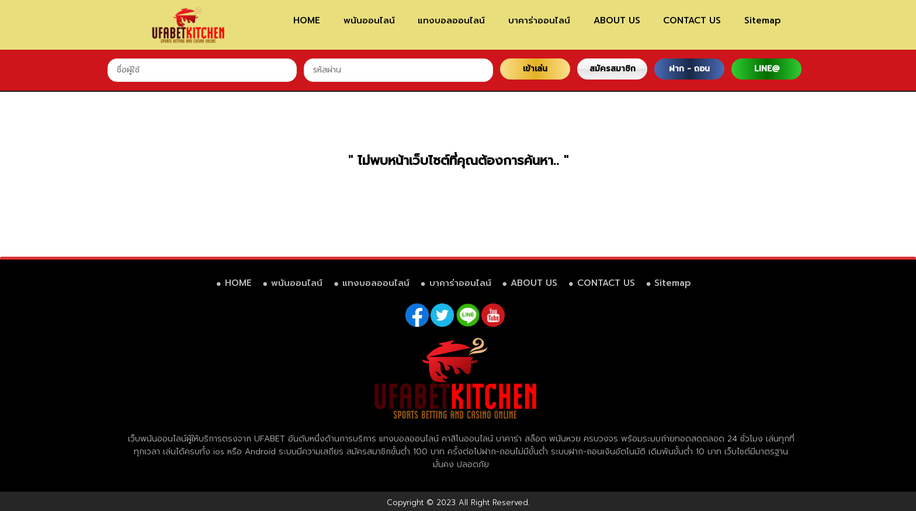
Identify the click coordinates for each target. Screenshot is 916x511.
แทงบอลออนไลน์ (451, 20)
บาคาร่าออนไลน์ (539, 20)
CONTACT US (692, 20)
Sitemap (762, 20)
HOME (306, 20)
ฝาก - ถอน (689, 69)
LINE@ (766, 69)
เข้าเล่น (535, 69)
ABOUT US (617, 20)
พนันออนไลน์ (369, 20)
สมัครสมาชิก (612, 69)
